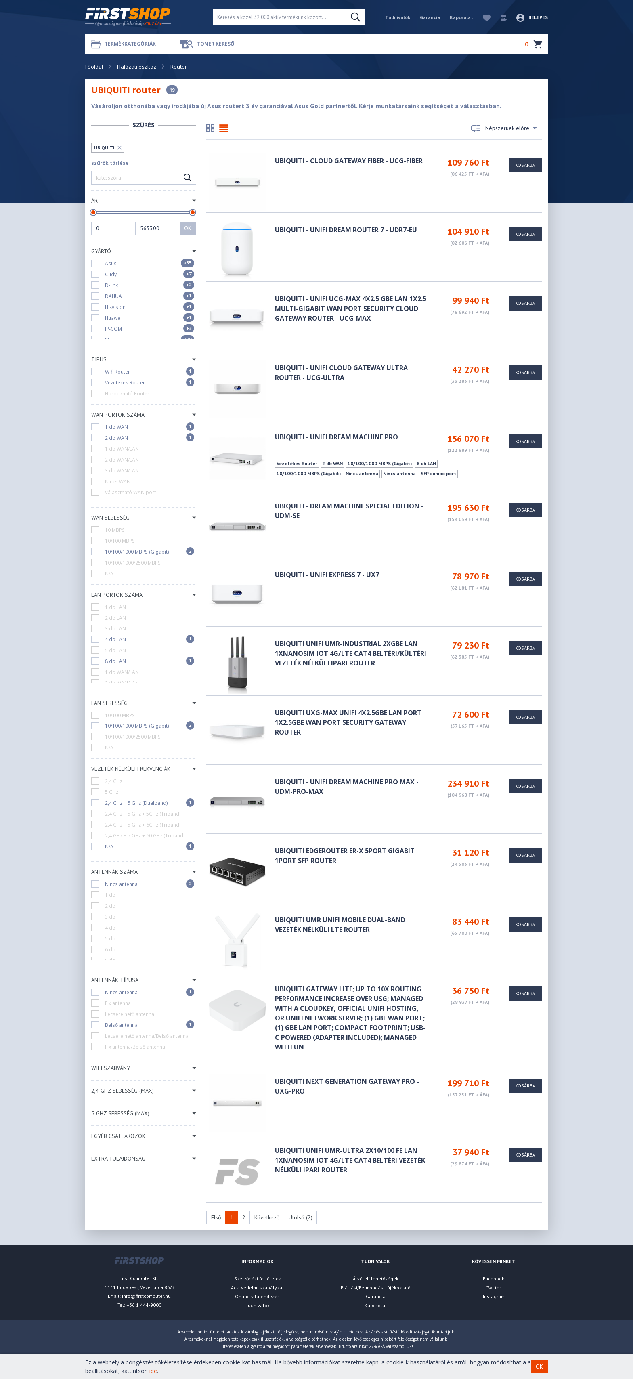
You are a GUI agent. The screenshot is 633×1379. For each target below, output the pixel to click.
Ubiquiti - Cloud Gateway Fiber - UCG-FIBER (349, 160)
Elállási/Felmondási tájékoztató (376, 1288)
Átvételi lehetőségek (375, 1279)
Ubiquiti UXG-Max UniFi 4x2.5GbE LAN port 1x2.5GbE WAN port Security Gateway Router (348, 722)
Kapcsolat (461, 17)
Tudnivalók (397, 17)
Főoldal (94, 66)
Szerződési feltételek (257, 1279)
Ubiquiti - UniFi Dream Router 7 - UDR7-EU (346, 229)
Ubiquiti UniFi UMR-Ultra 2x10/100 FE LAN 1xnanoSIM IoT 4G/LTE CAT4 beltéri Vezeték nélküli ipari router (350, 1160)
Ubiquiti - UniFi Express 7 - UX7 (327, 574)
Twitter (493, 1288)
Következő (267, 1217)
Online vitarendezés (257, 1296)
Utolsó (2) (300, 1217)
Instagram (494, 1296)
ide (153, 1371)
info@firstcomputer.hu (146, 1296)
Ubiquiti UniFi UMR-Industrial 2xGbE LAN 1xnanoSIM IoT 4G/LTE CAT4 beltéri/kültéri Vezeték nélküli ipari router (350, 653)
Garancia (430, 17)
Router (178, 66)
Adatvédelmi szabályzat (257, 1288)
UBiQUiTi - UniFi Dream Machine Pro (336, 436)
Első (216, 1217)
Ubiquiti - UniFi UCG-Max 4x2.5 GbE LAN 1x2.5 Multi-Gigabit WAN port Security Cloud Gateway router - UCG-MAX (350, 308)
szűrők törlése (110, 163)
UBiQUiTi (104, 148)
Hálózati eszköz (136, 66)
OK (187, 228)
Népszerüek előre (504, 128)
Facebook (493, 1279)
